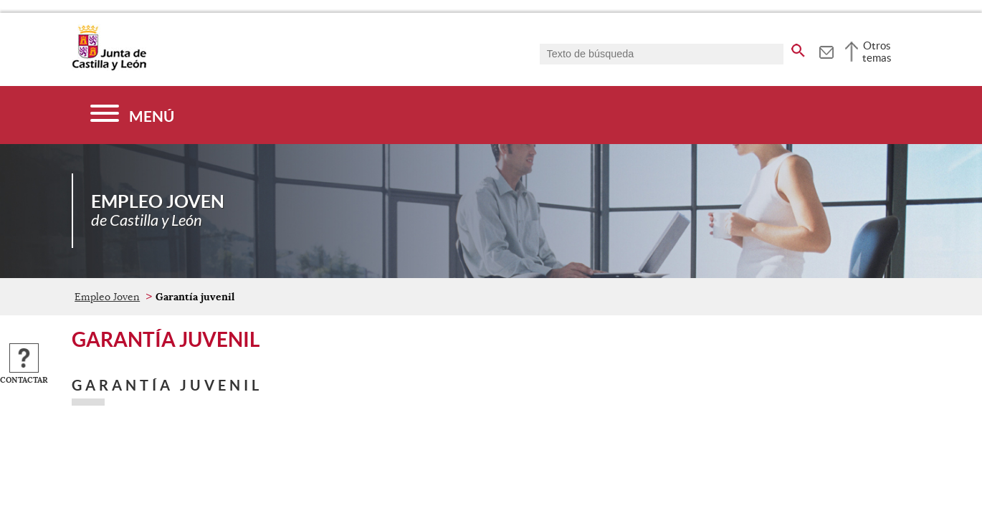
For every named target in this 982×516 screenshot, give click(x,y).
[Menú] (132, 115)
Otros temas (877, 51)
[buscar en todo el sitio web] (798, 48)
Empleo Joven (107, 296)
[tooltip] (826, 50)
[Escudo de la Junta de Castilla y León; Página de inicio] (109, 67)
